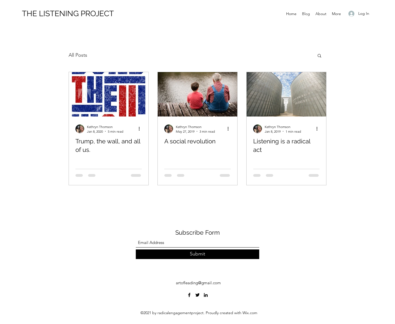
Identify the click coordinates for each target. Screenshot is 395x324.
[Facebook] (189, 295)
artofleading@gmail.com (198, 282)
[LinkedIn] (205, 295)
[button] (319, 56)
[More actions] (141, 129)
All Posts (78, 55)
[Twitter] (197, 295)
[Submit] (197, 254)
